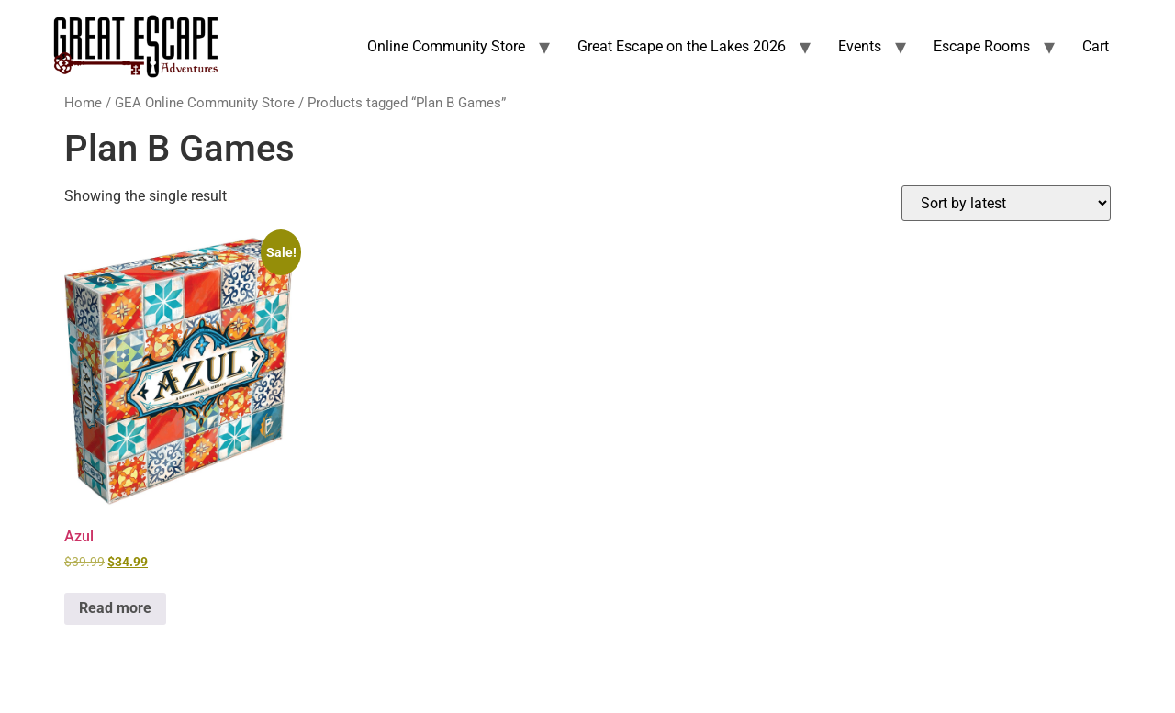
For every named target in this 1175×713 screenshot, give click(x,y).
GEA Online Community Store (205, 103)
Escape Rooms (982, 46)
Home (83, 103)
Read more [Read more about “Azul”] (115, 608)
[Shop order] (1006, 203)
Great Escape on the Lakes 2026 (681, 46)
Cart (1095, 46)
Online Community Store (446, 46)
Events (859, 46)
